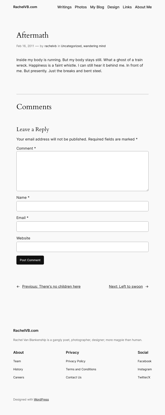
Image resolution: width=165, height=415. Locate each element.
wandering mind (94, 46)
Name (23, 197)
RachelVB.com (25, 7)
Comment (26, 148)
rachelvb (51, 46)
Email (22, 218)
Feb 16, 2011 (25, 46)
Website (23, 238)
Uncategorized (71, 46)
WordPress (41, 399)
